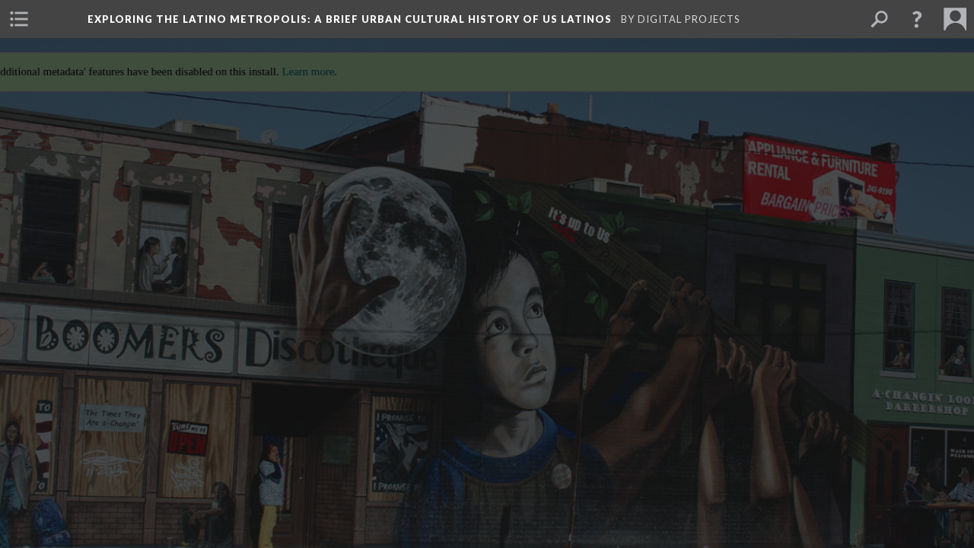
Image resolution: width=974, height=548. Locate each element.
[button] (917, 19)
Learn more (303, 65)
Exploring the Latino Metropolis (351, 19)
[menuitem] (19, 19)
